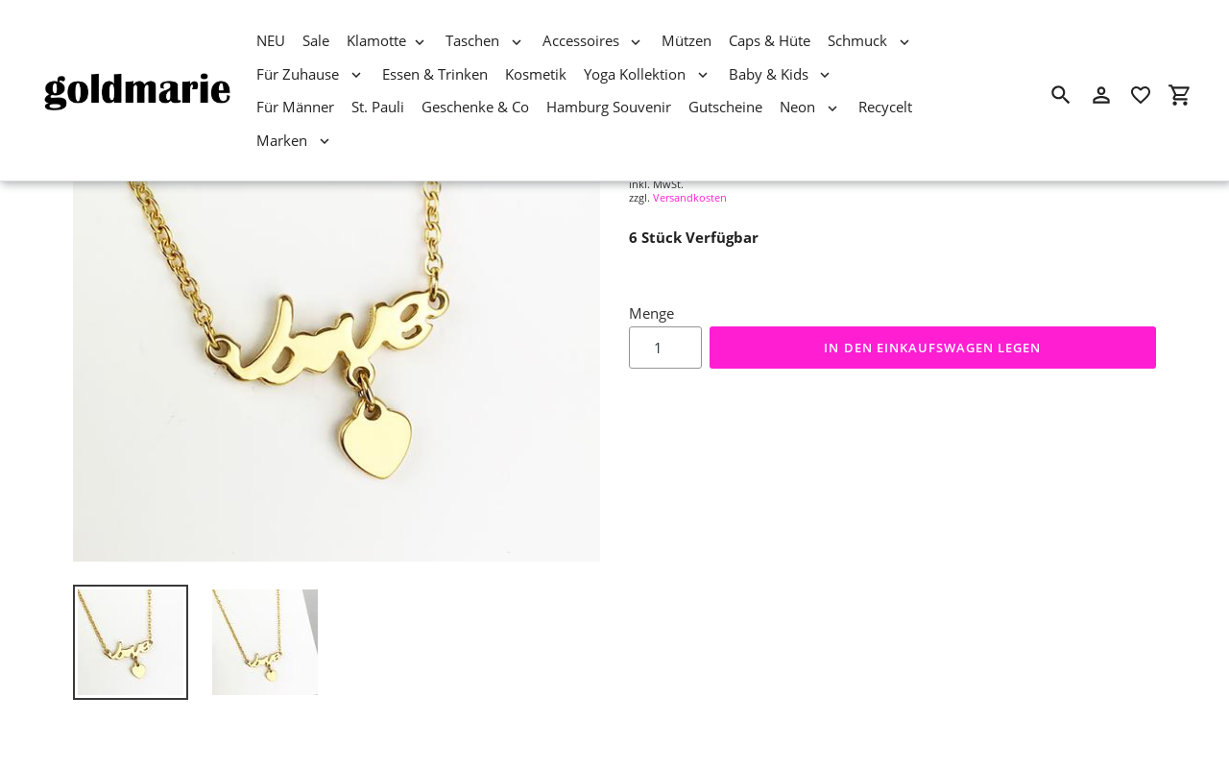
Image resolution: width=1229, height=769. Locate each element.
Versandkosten (690, 197)
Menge (651, 313)
